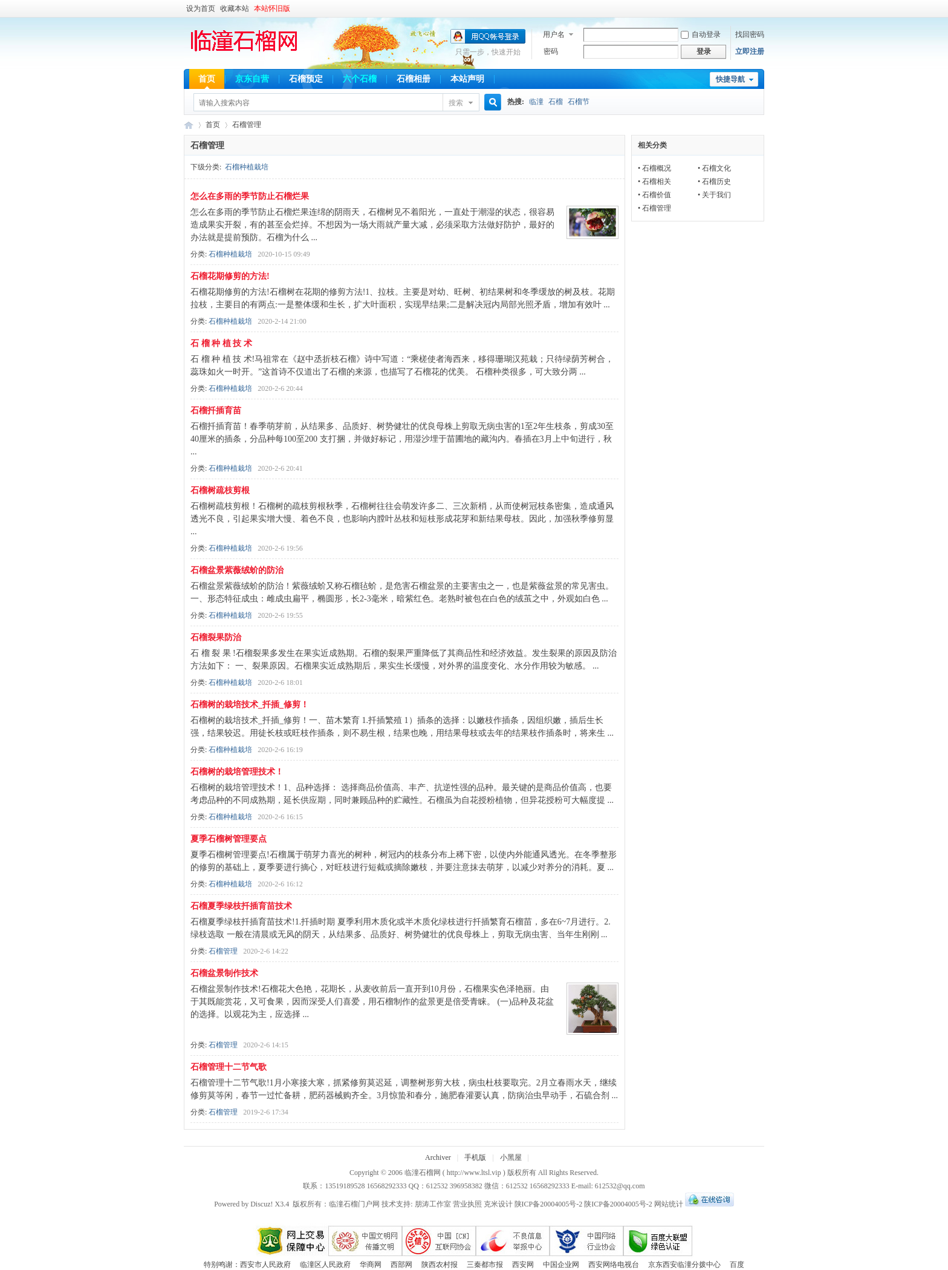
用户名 (554, 34)
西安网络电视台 (613, 1264)
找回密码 (749, 34)
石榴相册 (413, 78)
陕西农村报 (439, 1264)
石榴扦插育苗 (215, 410)
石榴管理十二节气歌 (228, 1067)
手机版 (475, 1157)
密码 (551, 51)
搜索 (456, 103)
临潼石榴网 (188, 125)
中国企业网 (561, 1264)
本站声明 (467, 78)
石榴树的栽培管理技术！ (237, 771)
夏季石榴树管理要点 (228, 838)
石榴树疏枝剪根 (220, 490)
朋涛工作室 (433, 1204)
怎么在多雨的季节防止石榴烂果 (249, 196)
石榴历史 (716, 181)
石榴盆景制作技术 (224, 973)
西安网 (523, 1264)
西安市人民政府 (265, 1264)
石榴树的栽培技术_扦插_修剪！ (249, 704)
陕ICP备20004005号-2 (549, 1204)
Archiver (438, 1157)
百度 (737, 1264)
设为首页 (200, 8)
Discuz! (261, 1204)
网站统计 (668, 1204)
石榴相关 (656, 181)
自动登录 (701, 34)
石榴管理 (223, 951)
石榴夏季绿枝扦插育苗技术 (241, 906)
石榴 (555, 101)
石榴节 (578, 101)
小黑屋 (511, 1157)
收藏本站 (234, 8)
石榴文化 (716, 168)
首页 (206, 78)
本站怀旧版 (272, 8)
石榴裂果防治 (215, 637)
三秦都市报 (485, 1264)
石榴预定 (306, 78)
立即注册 (749, 51)
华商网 (370, 1264)
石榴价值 (656, 195)
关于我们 (716, 195)
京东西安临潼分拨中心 (684, 1264)
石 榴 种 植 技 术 (221, 343)
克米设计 (498, 1204)
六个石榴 (360, 78)
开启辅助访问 (761, 8)
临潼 (536, 101)
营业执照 (468, 1204)
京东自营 (252, 78)
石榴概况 (656, 168)
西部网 (401, 1264)
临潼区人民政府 (325, 1264)
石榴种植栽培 (246, 167)
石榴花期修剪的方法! (230, 276)
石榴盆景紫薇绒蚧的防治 (237, 570)
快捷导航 (730, 79)
